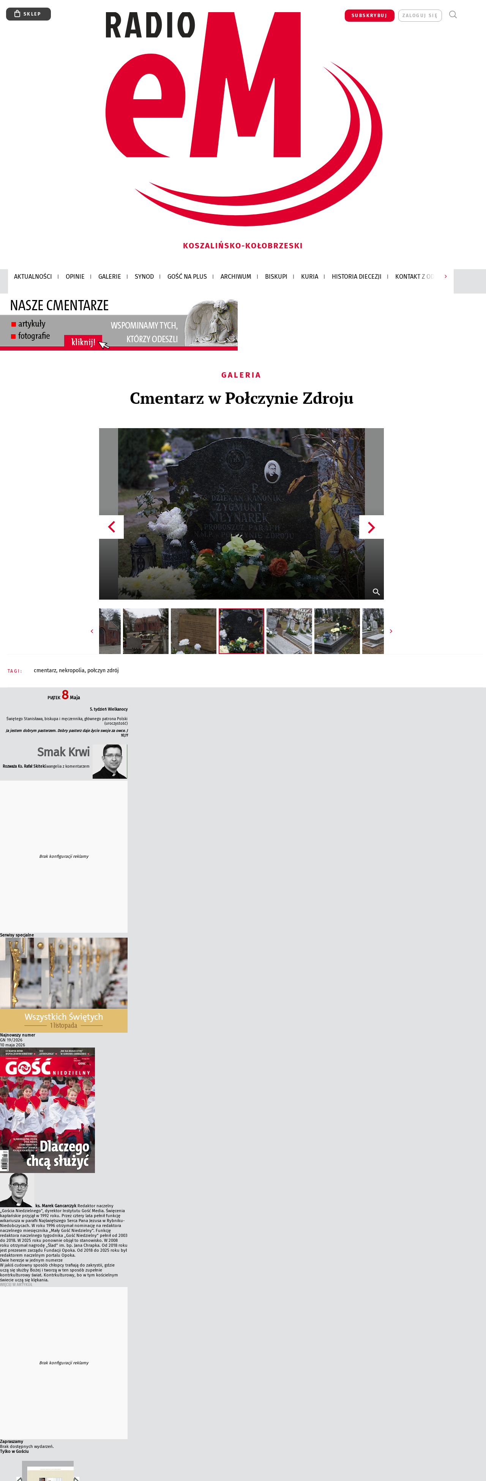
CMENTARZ (45, 670)
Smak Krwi (63, 752)
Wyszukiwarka (453, 15)
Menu (467, 15)
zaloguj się (420, 15)
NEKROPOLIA (72, 670)
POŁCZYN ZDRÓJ (103, 670)
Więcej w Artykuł (16, 1285)
